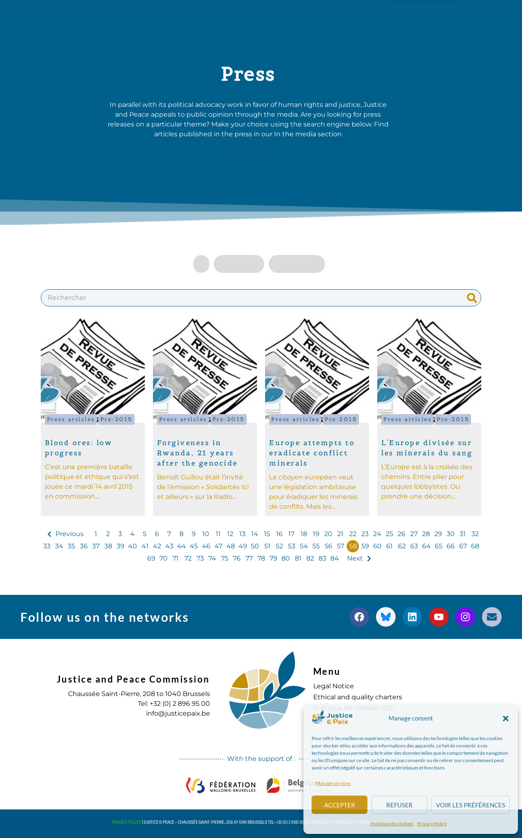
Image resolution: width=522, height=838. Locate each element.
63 (414, 546)
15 (267, 534)
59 (365, 546)
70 (163, 558)
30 (451, 534)
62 (402, 546)
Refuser (399, 805)
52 (279, 546)
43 (169, 546)
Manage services (333, 783)
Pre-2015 (116, 419)
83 (322, 558)
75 (224, 558)
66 (451, 546)
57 (340, 546)
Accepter (339, 805)
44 (181, 546)
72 (188, 558)
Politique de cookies (392, 823)
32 (475, 534)
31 (463, 534)
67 (463, 546)
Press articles (71, 419)
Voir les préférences (470, 805)
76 (237, 558)
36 (84, 546)
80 (285, 558)
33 (47, 546)
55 (316, 546)
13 (242, 534)
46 (206, 546)
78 (261, 558)
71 (176, 558)
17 (291, 534)
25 (389, 534)
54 (304, 546)
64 (426, 546)
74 (212, 558)
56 (328, 546)
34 (59, 546)
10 (205, 534)
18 (304, 534)
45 (194, 546)
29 (438, 534)
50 (255, 546)
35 (71, 546)
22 (352, 534)
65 (438, 546)
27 (414, 534)
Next (355, 558)
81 (298, 558)
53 (291, 546)
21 (340, 534)
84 (334, 558)
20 (328, 534)
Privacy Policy (432, 823)
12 (230, 534)
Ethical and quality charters (357, 697)
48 (230, 546)
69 (151, 558)
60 (377, 546)
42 (157, 546)
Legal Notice (333, 686)
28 (426, 534)
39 (120, 546)
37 (96, 546)
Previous (69, 534)
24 (377, 534)
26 (401, 534)
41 (145, 546)
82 (310, 558)
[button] (506, 718)
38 (108, 546)
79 (273, 558)
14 (254, 534)
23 (365, 534)
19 (316, 534)
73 (200, 558)
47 (218, 546)
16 (279, 534)
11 (218, 534)
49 (243, 546)
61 (389, 546)
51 (267, 546)
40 (132, 546)
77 (249, 558)
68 (475, 546)
